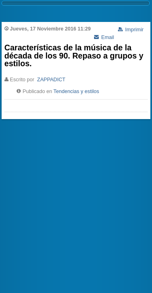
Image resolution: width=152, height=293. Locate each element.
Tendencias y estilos (76, 91)
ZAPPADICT (51, 79)
